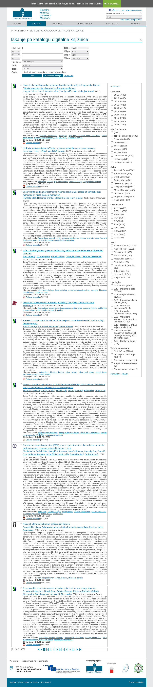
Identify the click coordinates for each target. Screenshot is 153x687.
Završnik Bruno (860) (122, 170)
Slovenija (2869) (120, 139)
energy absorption (93, 638)
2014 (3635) (118, 121)
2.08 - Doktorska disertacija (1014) (121, 306)
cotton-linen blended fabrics (51, 372)
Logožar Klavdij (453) (123, 196)
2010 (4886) (118, 98)
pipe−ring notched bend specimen (84, 136)
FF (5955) (117, 221)
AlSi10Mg (40, 435)
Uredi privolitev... (111, 4)
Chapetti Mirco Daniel (33, 91)
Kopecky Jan (90, 451)
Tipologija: (16, 62)
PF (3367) (117, 237)
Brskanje (57, 23)
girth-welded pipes (46, 290)
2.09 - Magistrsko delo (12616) (123, 295)
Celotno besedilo (33, 143)
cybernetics (77, 308)
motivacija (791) (120, 159)
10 (74, 649)
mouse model (46, 514)
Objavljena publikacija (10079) (123, 355)
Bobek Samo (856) (121, 173)
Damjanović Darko (68, 91)
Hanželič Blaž (29, 198)
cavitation (42, 182)
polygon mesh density (41, 374)
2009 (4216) (118, 108)
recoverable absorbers (74, 638)
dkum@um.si (46, 682)
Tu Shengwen (43, 256)
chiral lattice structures (89, 433)
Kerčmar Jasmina (36, 454)
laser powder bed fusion (69, 433)
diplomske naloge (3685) (124, 136)
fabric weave (71, 372)
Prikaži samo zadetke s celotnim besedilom (45, 72)
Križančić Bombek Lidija (57, 454)
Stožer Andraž (91, 454)
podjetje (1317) (120, 142)
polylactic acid (38, 240)
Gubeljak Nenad (86, 91)
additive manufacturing (47, 433)
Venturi (50, 182)
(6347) (115, 132)
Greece (64, 578)
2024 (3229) (118, 124)
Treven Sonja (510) (122, 183)
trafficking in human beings (49, 578)
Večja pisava (125, 20)
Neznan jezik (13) (121, 274)
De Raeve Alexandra (48, 326)
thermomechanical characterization (59, 240)
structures (53, 308)
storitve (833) (119, 152)
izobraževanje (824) (122, 155)
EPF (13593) (118, 208)
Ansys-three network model (49, 238)
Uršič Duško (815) (121, 177)
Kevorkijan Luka (30, 151)
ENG (123, 10)
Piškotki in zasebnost (134, 10)
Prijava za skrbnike (136, 682)
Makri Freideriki (68, 527)
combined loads (41, 292)
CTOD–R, (63, 138)
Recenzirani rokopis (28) (124, 360)
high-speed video (61, 182)
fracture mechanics (48, 136)
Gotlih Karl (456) (120, 193)
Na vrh (125, 373)
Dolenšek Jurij (76, 454)
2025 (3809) (118, 114)
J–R (55, 138)
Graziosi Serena (64, 591)
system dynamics (55, 310)
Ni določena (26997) (122, 285)
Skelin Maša (29, 451)
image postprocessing (92, 182)
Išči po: (15, 69)
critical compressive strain (79, 290)
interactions (43, 308)
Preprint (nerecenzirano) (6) (124, 364)
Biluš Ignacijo (58, 151)
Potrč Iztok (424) (120, 200)
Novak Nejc (61, 390)
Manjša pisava (136, 20)
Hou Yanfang (29, 256)
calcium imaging (54, 511)
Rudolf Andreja (30, 326)
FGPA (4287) (119, 231)
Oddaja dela (84, 23)
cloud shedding (75, 182)
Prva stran (18, 30)
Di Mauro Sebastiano (33, 591)
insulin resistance (99, 511)
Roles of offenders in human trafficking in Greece (46, 524)
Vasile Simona (66, 326)
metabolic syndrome (31, 514)
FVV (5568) (118, 227)
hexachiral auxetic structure (51, 638)
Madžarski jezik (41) (122, 258)
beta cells (42, 511)
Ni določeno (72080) (122, 351)
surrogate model (46, 640)
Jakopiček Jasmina (58, 451)
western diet (58, 514)
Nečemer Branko (45, 198)
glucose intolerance (82, 511)
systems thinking (90, 308)
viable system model (38, 310)
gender (80, 578)
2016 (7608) (118, 95)
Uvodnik (17, 23)
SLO (117, 10)
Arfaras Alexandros (51, 527)
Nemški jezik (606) (121, 252)
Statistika (112, 23)
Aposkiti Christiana (32, 527)
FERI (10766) (119, 211)
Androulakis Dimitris (86, 527)
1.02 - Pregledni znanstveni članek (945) (124, 312)
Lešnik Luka (45, 151)
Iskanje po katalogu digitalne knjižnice (56, 30)
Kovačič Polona (75, 451)
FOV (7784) (118, 217)
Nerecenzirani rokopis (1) (124, 369)
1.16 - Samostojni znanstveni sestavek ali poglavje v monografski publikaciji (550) (123, 334)
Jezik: (14, 65)
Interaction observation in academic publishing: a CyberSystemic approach (58, 302)
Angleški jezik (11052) (123, 249)
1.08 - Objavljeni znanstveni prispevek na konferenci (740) (124, 319)
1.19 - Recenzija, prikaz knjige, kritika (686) (124, 326)
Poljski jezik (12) (120, 277)
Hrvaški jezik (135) (121, 255)
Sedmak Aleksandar (92, 256)
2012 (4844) (118, 101)
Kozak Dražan (51, 91)
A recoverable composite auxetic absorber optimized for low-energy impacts (59, 588)
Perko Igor (28, 305)
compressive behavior (54, 435)
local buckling (61, 290)
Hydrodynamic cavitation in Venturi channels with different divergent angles (59, 148)
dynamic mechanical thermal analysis (78, 238)
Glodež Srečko (62, 198)
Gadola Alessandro (44, 594)
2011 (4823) (118, 105)
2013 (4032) (118, 111)
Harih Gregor (76, 198)
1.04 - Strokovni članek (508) (123, 342)
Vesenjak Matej (75, 390)
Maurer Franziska (31, 390)
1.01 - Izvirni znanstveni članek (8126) (124, 301)
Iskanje (36, 23)
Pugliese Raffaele (81, 591)
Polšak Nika (41, 451)
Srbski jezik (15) (120, 271)
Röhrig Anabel (48, 390)
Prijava (135, 23)
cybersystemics (64, 308)
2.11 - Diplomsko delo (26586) (123, 290)
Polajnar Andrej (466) (122, 186)
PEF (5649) (118, 224)
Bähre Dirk (89, 390)
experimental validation (43, 138)
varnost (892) (119, 149)
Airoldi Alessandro (63, 594)
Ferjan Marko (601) (122, 180)
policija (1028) (119, 145)
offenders (72, 578)
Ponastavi (68, 75)
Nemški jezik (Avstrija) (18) (123, 266)
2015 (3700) (118, 118)
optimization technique (63, 640)
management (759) (121, 162)
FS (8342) (117, 214)
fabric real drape (86, 372)
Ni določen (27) (120, 262)
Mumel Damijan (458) (123, 190)
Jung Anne (100, 390)
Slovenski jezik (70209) (123, 245)
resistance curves (75, 138)
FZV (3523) (118, 234)
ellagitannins (67, 511)
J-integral (62, 136)
